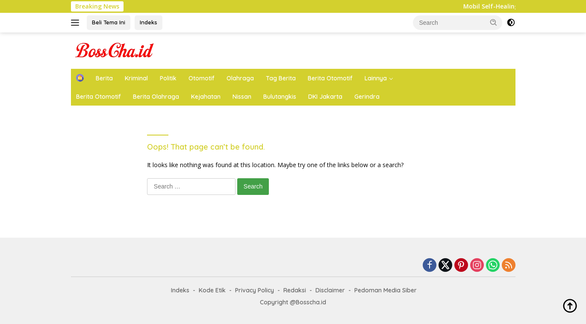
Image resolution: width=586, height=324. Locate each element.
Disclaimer (330, 290)
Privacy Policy (254, 290)
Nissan (242, 96)
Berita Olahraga (156, 96)
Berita (104, 78)
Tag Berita (281, 78)
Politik (168, 78)
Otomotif (201, 78)
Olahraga (240, 78)
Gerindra (367, 96)
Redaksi (294, 290)
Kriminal (136, 78)
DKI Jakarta (325, 96)
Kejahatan (206, 96)
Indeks (148, 22)
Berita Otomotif (330, 78)
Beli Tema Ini (108, 22)
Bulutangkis (279, 96)
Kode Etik (212, 290)
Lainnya (376, 78)
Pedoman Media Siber (385, 290)
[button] (493, 22)
